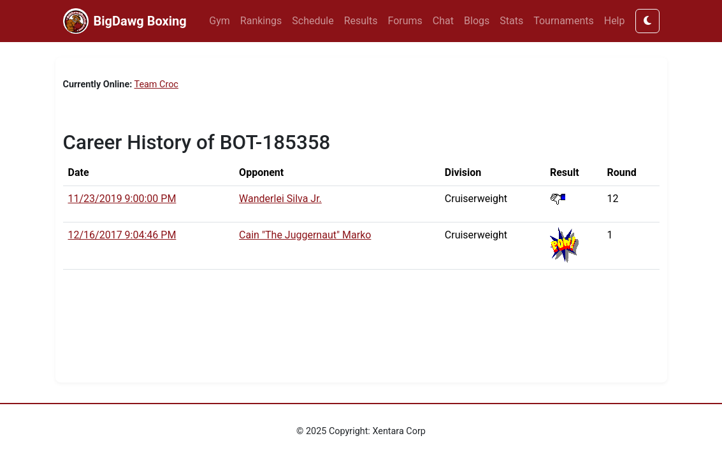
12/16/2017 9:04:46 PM (122, 235)
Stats (511, 21)
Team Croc (156, 84)
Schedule (312, 21)
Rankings (261, 21)
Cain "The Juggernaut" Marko (305, 235)
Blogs (476, 21)
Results (361, 21)
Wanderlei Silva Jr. (280, 199)
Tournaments (563, 21)
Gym (219, 21)
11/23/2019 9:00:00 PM (122, 199)
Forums (405, 21)
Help (614, 21)
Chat (443, 21)
